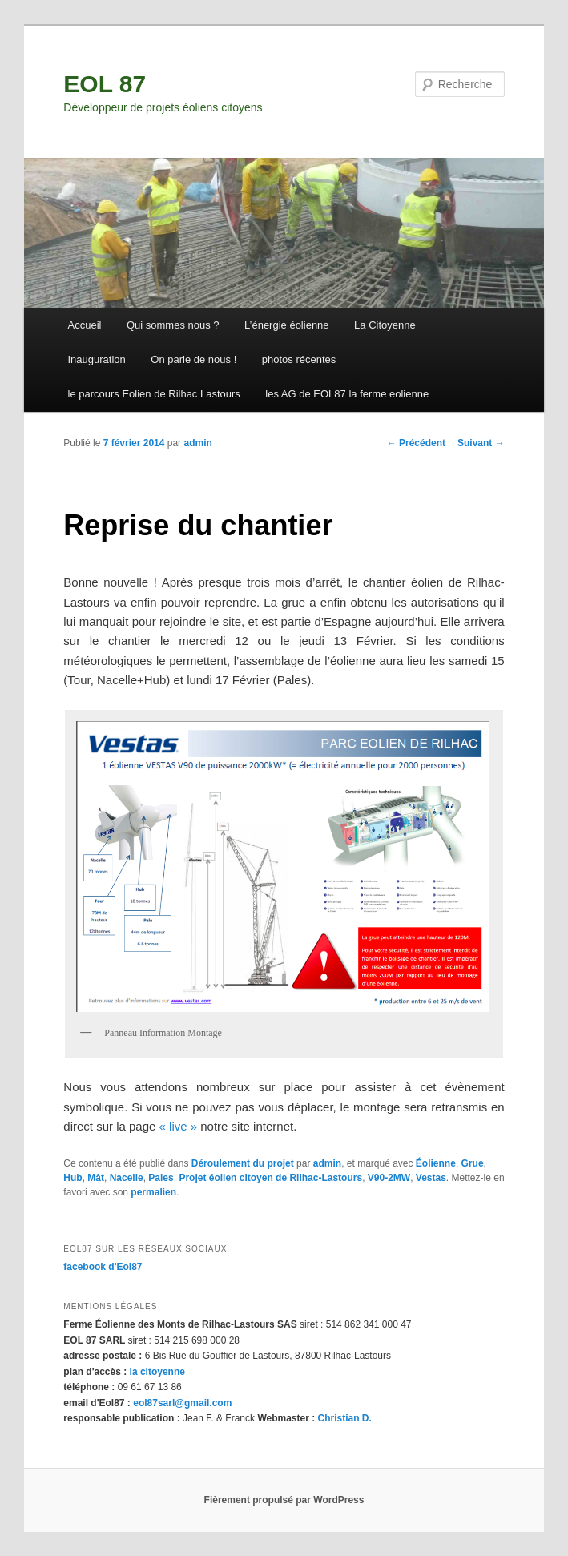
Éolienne (436, 1163)
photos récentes (299, 359)
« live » (178, 1126)
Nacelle (126, 1177)
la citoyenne (157, 1371)
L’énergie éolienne (286, 325)
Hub (72, 1177)
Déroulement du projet (242, 1163)
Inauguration (97, 359)
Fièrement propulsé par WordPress (284, 1500)
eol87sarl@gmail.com (182, 1403)
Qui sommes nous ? (173, 325)
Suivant (481, 443)
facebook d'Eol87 (102, 1266)
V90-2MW (389, 1177)
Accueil (85, 325)
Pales (160, 1177)
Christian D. (345, 1418)
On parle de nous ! (193, 359)
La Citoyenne (385, 325)
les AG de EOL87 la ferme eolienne (347, 394)
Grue (472, 1163)
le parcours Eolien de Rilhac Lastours (154, 394)
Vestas (431, 1177)
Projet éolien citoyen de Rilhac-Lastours (270, 1177)
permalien (153, 1192)
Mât (95, 1177)
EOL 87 (104, 84)
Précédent (416, 443)
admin (197, 443)
